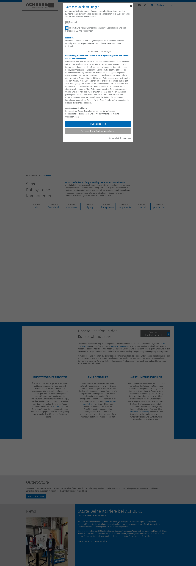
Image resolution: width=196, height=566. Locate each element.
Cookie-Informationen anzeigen (98, 52)
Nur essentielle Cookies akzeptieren (98, 131)
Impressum (126, 138)
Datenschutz (114, 138)
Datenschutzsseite (73, 114)
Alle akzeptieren (98, 124)
